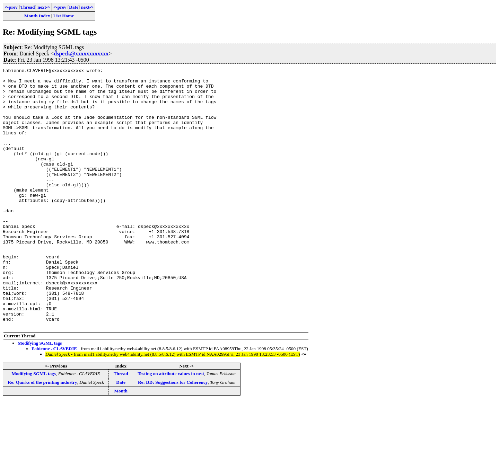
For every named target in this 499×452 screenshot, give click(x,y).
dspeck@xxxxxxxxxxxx (81, 53)
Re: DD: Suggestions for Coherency (173, 433)
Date (73, 7)
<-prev (11, 7)
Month (121, 441)
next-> (43, 7)
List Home (63, 15)
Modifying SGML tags (40, 394)
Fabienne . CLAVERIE (54, 399)
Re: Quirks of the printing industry (42, 433)
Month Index (37, 15)
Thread (27, 7)
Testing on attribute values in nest (171, 424)
